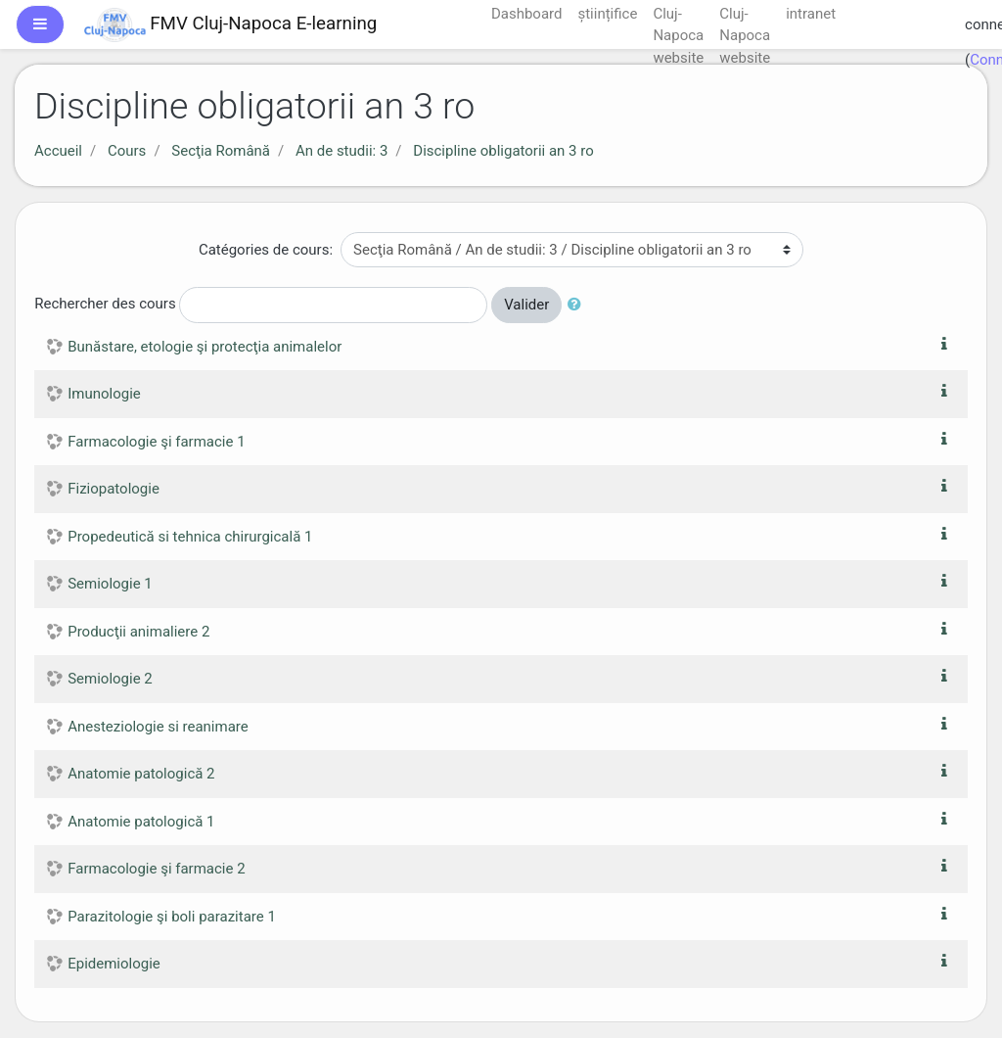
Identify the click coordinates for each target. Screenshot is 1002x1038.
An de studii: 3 (341, 151)
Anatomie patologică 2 (141, 773)
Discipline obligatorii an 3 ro (503, 151)
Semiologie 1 (110, 583)
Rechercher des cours (104, 303)
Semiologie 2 (110, 678)
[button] (578, 305)
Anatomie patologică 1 (141, 821)
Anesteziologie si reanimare (158, 726)
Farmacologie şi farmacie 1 (156, 441)
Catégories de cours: (266, 250)
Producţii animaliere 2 (138, 631)
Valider (526, 304)
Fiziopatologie (113, 488)
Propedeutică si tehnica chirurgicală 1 (190, 536)
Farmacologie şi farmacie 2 (156, 868)
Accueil (58, 151)
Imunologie (104, 393)
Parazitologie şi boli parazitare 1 (172, 916)
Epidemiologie (114, 963)
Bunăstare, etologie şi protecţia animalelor (205, 346)
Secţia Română (220, 151)
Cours (127, 151)
